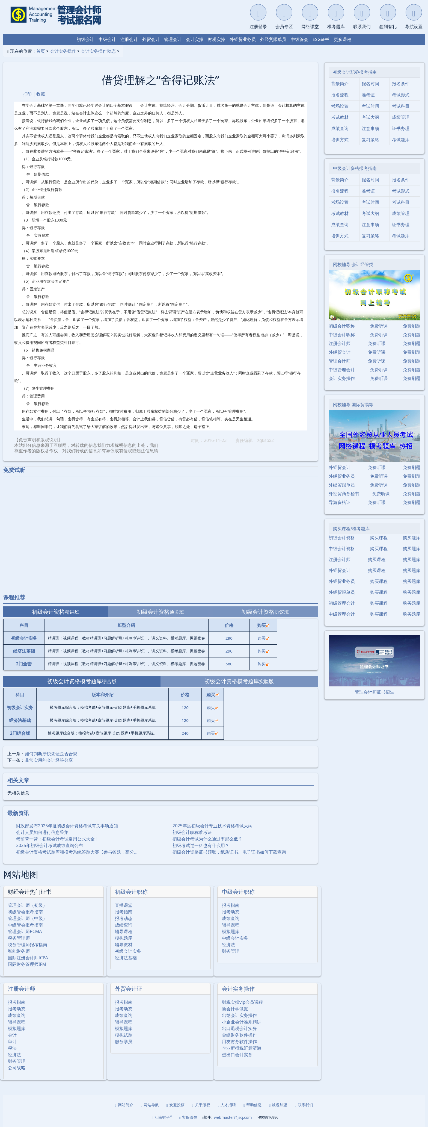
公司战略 (16, 1068)
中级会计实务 (235, 938)
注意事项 (370, 128)
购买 (263, 638)
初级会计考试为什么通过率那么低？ (207, 839)
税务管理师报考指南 (27, 945)
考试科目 (400, 106)
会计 (12, 1035)
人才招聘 (227, 1105)
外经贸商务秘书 (344, 494)
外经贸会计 (339, 352)
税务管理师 (19, 938)
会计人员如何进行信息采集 (42, 832)
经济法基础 (126, 958)
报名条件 (400, 84)
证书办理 (400, 128)
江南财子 (162, 1117)
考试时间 (370, 106)
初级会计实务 (128, 951)
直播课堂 (123, 905)
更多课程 (342, 39)
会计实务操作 (63, 51)
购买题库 (411, 538)
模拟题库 (123, 938)
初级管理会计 (342, 603)
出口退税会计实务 (239, 1028)
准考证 (368, 95)
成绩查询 (123, 925)
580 (229, 663)
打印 (27, 94)
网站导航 (150, 1105)
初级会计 (85, 39)
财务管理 (230, 951)
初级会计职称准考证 (192, 832)
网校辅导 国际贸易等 (353, 405)
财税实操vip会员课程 (242, 1002)
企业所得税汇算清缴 (241, 1048)
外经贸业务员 (243, 39)
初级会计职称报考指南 (355, 72)
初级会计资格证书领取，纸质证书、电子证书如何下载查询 (229, 852)
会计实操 (194, 39)
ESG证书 (321, 39)
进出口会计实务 (237, 1055)
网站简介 (124, 1105)
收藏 (40, 94)
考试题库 (400, 140)
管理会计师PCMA (25, 931)
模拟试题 (123, 1035)
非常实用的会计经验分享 (49, 760)
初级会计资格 (342, 538)
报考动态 (123, 918)
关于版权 (201, 1105)
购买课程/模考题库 (351, 529)
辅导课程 (123, 931)
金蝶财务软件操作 (239, 1035)
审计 (12, 1042)
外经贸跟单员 (273, 39)
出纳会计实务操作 (239, 1015)
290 (229, 638)
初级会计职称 (131, 891)
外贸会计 (151, 39)
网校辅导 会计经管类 (353, 264)
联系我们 (304, 1105)
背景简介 (340, 84)
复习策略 (370, 140)
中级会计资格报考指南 (355, 168)
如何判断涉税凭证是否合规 (51, 754)
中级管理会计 (342, 370)
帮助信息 (252, 1105)
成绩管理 (400, 117)
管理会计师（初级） (27, 905)
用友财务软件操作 (239, 1042)
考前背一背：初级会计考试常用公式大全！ (57, 839)
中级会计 (107, 39)
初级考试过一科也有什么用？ (201, 845)
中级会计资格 (342, 548)
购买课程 (379, 538)
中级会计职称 (238, 891)
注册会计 (129, 39)
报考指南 (123, 912)
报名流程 (340, 95)
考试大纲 (370, 117)
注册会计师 (21, 988)
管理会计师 (339, 361)
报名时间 (370, 84)
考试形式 (400, 95)
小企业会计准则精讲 (241, 1022)
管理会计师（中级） (27, 918)
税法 (12, 1048)
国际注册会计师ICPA (28, 958)
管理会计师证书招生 (374, 692)
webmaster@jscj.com (233, 1117)
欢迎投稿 (176, 1105)
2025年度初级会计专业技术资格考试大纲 (212, 826)
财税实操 (216, 39)
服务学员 (123, 1042)
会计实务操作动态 (98, 51)
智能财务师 (19, 951)
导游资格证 (339, 502)
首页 (40, 51)
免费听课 (379, 326)
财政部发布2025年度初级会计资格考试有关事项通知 (67, 826)
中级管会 (299, 39)
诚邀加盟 (278, 1105)
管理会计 (173, 39)
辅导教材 (123, 945)
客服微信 (188, 1117)
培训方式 (340, 140)
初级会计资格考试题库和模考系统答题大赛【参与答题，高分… (77, 852)
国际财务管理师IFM (27, 964)
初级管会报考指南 (25, 912)
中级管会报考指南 (25, 925)
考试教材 (340, 117)
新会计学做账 (235, 1009)
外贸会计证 (128, 988)
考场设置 (340, 106)
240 (185, 733)
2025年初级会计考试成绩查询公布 (49, 845)
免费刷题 (411, 326)
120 (185, 707)
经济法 (228, 945)
